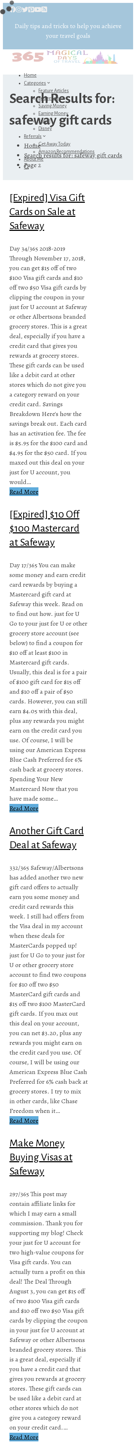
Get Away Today (54, 144)
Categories (37, 83)
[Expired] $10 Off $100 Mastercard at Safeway (44, 528)
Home (30, 75)
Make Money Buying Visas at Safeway (41, 1157)
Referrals (35, 136)
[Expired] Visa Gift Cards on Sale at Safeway (47, 211)
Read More (23, 491)
